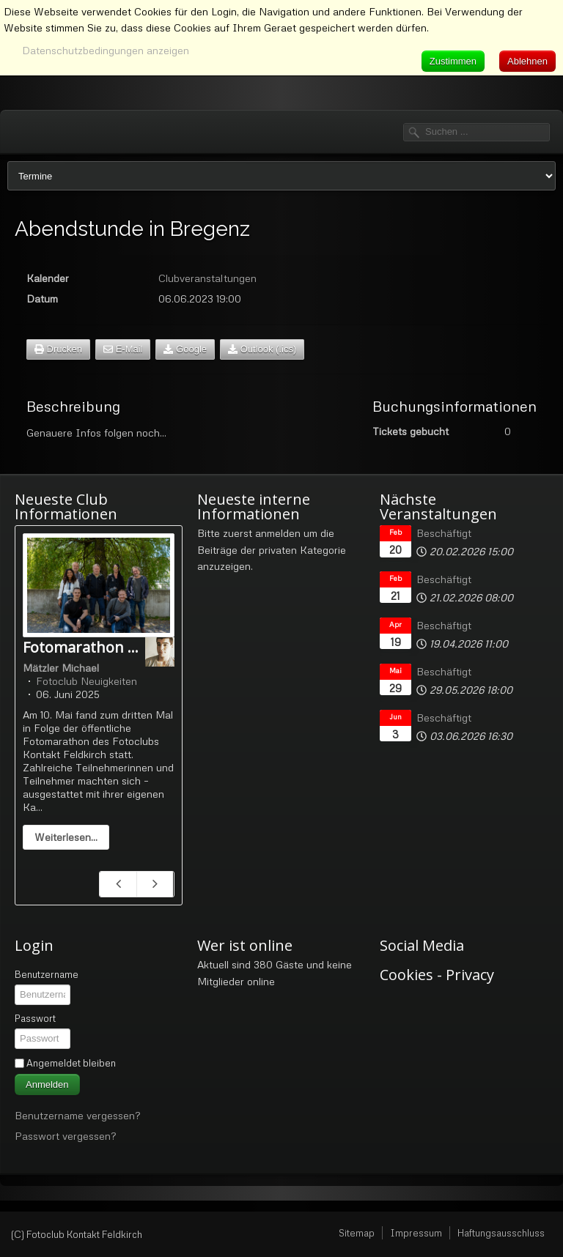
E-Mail (122, 349)
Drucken (58, 349)
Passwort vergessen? (65, 1136)
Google (185, 349)
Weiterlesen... (65, 837)
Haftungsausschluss (501, 1233)
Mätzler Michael (61, 667)
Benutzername (46, 974)
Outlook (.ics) (262, 349)
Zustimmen (453, 61)
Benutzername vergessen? (77, 1115)
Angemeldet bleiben (71, 1063)
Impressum (416, 1233)
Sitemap (357, 1233)
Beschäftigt (443, 533)
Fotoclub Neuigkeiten (86, 681)
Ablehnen (527, 61)
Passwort (35, 1018)
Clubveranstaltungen (207, 278)
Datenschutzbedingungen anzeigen (105, 50)
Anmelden (47, 1084)
